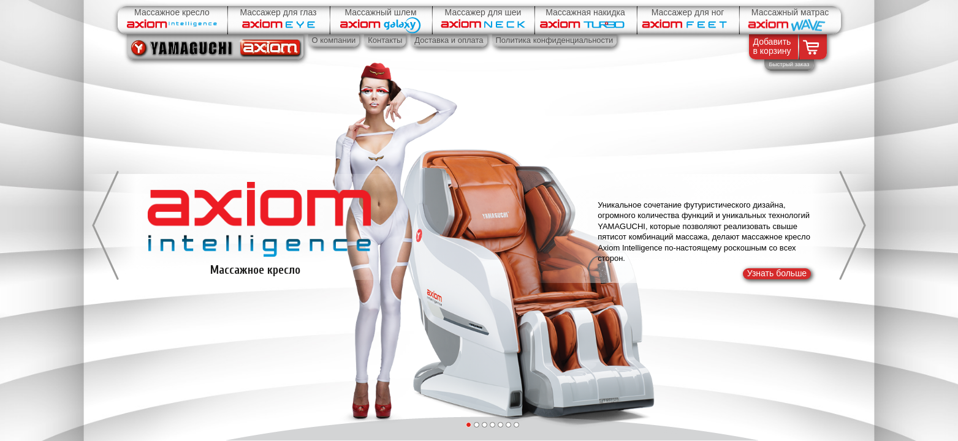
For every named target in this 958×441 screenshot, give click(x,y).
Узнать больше (777, 273)
